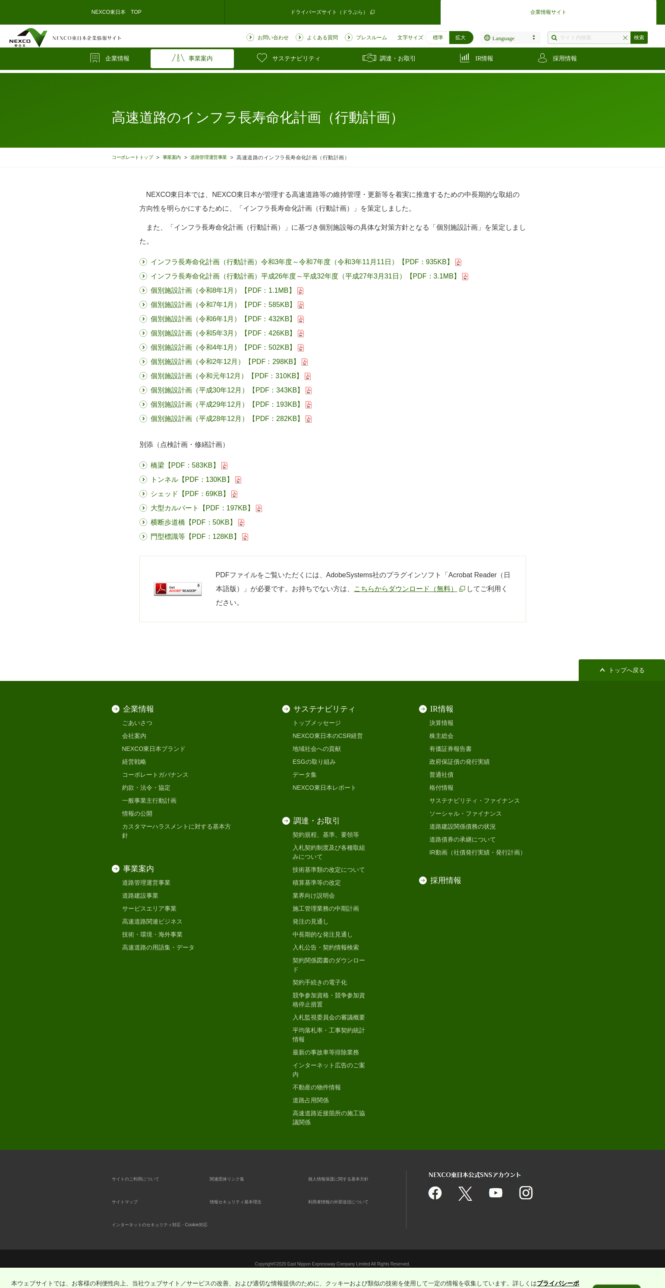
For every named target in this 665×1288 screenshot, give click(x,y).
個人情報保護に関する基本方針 (350, 1178)
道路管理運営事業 (222, 157)
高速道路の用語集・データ (158, 947)
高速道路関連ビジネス (152, 921)
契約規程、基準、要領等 (326, 834)
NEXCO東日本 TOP (116, 10)
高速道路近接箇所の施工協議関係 (329, 1118)
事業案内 (181, 157)
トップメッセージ (317, 722)
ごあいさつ (137, 722)
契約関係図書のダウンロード (329, 965)
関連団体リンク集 (234, 1178)
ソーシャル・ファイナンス (465, 813)
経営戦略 (134, 761)
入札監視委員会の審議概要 (329, 1017)
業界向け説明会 (314, 895)
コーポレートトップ (136, 157)
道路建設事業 (140, 895)
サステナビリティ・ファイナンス (474, 800)
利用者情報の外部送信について (350, 1201)
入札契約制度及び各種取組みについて (329, 852)
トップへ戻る (626, 670)
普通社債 (441, 774)
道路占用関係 (311, 1100)
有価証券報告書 (450, 748)
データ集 (305, 774)
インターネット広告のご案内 (329, 1070)
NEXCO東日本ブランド (154, 748)
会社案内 (134, 735)
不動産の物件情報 (317, 1087)
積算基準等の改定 (317, 882)
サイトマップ (130, 1201)
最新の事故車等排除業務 (326, 1052)
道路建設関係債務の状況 (462, 826)
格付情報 (441, 787)
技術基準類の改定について (329, 869)
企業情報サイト (548, 10)
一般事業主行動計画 (149, 800)
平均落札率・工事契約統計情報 (329, 1035)
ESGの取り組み (314, 761)
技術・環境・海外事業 (152, 934)
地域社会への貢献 (317, 748)
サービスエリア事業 (149, 908)
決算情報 (441, 722)
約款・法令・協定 (146, 787)
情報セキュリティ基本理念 (246, 1201)
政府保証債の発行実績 (459, 761)
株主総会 (441, 735)
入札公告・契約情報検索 (326, 947)
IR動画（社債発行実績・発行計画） (477, 852)
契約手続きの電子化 (320, 982)
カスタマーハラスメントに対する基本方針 (176, 831)
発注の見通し (311, 921)
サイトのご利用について (145, 1178)
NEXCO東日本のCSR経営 (328, 735)
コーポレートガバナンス (155, 774)
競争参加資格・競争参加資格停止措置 (329, 1000)
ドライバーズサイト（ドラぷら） (333, 10)
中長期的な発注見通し (323, 934)
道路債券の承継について (462, 839)
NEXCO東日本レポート (324, 787)
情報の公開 (137, 813)
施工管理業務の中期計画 (326, 908)
